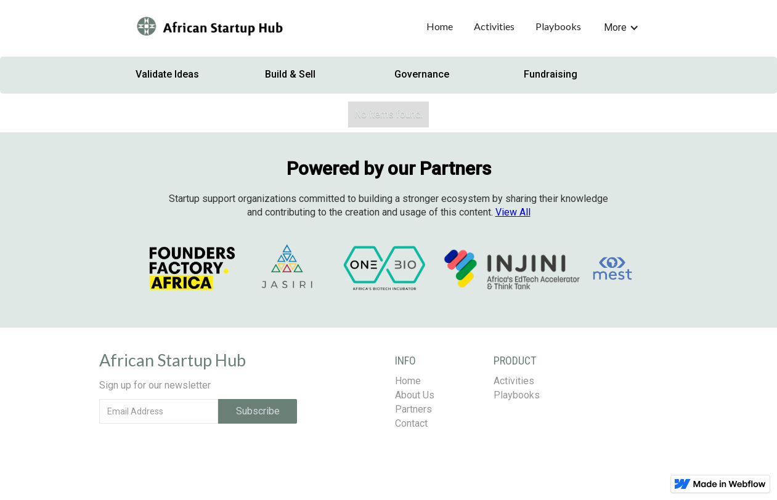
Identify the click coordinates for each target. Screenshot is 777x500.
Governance (421, 74)
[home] (209, 27)
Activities (494, 26)
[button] (621, 25)
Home (439, 26)
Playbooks (558, 26)
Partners (413, 409)
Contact (411, 423)
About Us (414, 395)
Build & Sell (290, 74)
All (513, 212)
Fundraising (550, 74)
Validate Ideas (167, 74)
